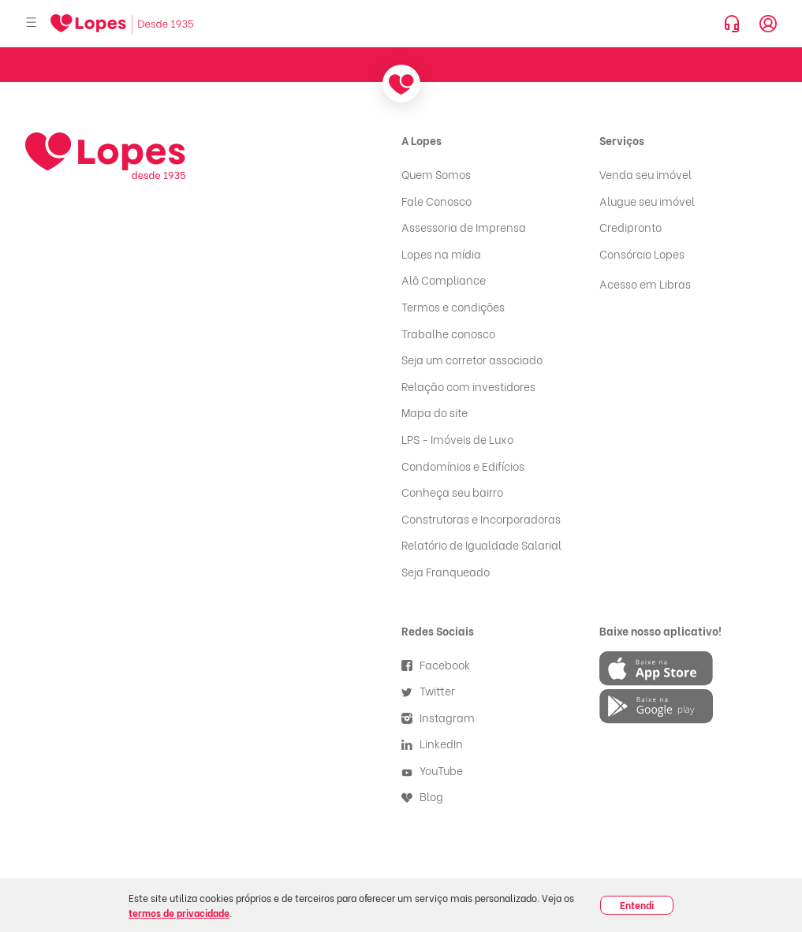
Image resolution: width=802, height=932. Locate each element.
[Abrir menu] (31, 23)
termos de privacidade (179, 912)
